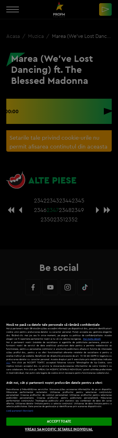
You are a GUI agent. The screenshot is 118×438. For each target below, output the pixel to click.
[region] (59, 372)
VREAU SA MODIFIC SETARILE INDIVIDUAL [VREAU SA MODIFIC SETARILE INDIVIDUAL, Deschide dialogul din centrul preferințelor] (59, 429)
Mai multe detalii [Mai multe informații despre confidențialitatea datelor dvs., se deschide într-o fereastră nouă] (92, 338)
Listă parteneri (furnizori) (19, 410)
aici (8, 362)
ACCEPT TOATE (59, 421)
